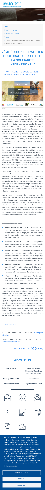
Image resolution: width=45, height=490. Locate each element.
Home (6, 27)
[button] (22, 94)
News (8, 37)
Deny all (21, 479)
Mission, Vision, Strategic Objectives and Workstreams (34, 370)
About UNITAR (11, 30)
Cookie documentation (11, 466)
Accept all (21, 485)
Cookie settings (21, 472)
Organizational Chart (33, 383)
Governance (34, 378)
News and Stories (12, 34)
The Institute (11, 368)
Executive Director (11, 383)
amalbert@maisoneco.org (11, 342)
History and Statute (11, 378)
